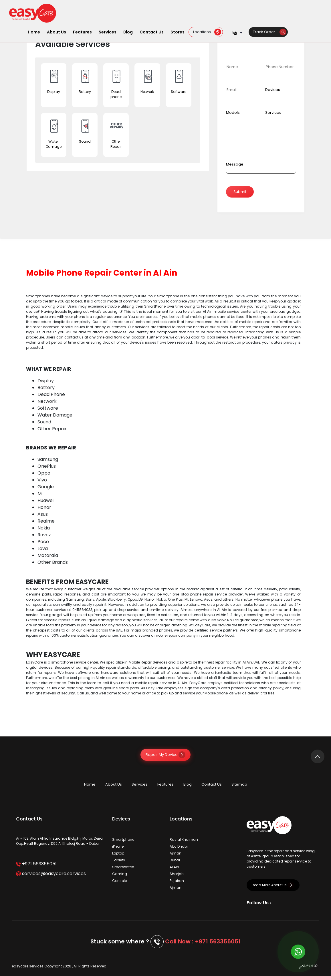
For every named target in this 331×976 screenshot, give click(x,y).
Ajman (175, 853)
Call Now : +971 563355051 (203, 941)
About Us (56, 32)
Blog (128, 32)
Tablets (118, 860)
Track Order (269, 32)
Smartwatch (123, 867)
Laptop (118, 853)
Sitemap (239, 784)
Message (234, 164)
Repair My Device (165, 754)
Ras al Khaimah (184, 839)
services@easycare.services (51, 873)
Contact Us (152, 32)
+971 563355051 (36, 864)
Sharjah (177, 873)
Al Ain (174, 867)
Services (107, 32)
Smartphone (123, 839)
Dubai (175, 860)
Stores (178, 32)
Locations (207, 32)
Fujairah (177, 880)
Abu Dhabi (179, 846)
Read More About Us (273, 885)
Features (82, 32)
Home (34, 32)
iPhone (118, 846)
